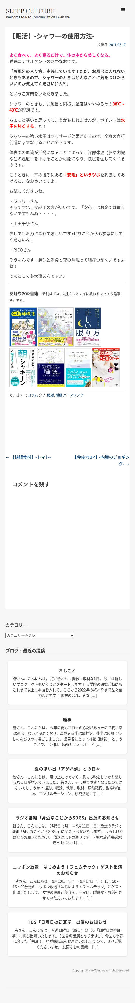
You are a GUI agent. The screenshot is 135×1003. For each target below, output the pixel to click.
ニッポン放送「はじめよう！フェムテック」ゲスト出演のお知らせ (67, 870)
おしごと (67, 670)
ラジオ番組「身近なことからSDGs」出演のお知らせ (67, 817)
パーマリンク (73, 394)
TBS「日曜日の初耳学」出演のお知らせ (67, 922)
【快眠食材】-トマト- (28, 457)
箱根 (67, 719)
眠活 (50, 394)
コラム (33, 394)
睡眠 (59, 394)
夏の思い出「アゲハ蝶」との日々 (67, 768)
